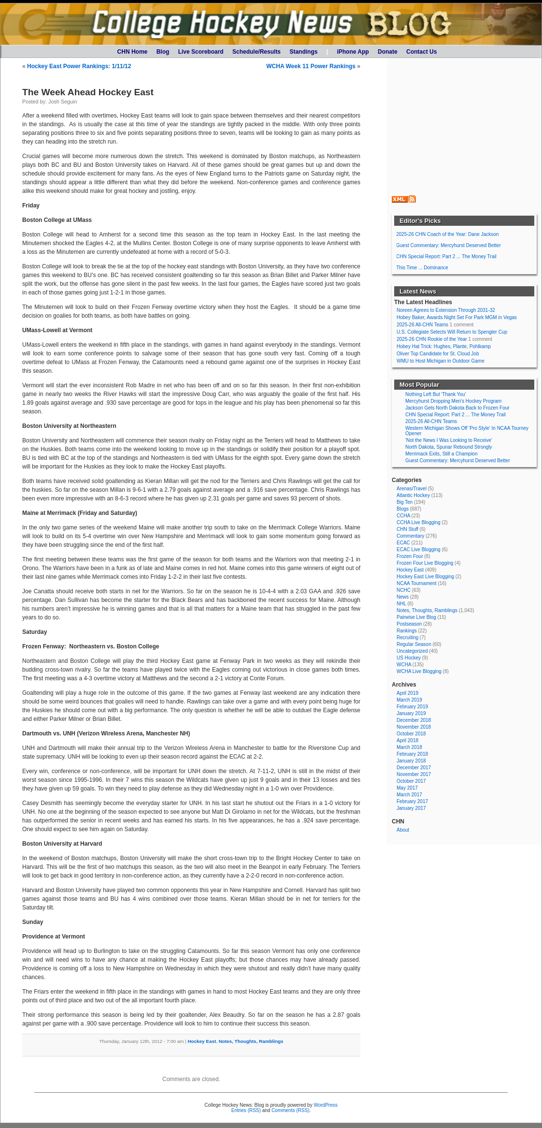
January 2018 (411, 760)
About (403, 830)
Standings (303, 51)
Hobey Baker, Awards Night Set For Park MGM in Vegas (457, 317)
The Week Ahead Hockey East (88, 92)
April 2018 (407, 740)
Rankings (407, 630)
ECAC (403, 542)
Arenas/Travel (412, 488)
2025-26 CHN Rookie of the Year (432, 339)
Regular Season (414, 644)
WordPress (325, 1105)
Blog (163, 51)
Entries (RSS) (246, 1110)
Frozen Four (410, 556)
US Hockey (409, 657)
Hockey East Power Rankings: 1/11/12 (79, 66)
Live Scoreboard (201, 51)
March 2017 (409, 794)
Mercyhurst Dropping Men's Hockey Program (453, 401)
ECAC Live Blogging (419, 549)
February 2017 (412, 801)
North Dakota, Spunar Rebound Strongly (448, 447)
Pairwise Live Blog (416, 617)
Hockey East (201, 1041)
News (403, 597)
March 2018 (409, 747)
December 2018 (414, 720)
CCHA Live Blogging (419, 522)
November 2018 (414, 727)
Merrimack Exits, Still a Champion (441, 453)
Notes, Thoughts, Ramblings (251, 1041)
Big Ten (405, 502)
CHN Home (132, 51)
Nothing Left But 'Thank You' (435, 394)
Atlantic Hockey (413, 495)
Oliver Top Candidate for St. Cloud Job (438, 353)
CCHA (403, 515)
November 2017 (414, 774)
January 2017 (411, 808)
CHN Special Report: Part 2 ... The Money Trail (446, 256)
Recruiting (407, 637)
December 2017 (414, 767)
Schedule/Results (256, 51)
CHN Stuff (407, 529)
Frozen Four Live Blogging (425, 563)
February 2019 (412, 706)
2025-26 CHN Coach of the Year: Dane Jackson (447, 234)
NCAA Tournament (417, 583)
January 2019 (411, 713)
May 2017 (407, 788)
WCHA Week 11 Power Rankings (311, 66)
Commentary (410, 536)
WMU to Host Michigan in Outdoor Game (441, 361)
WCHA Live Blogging (419, 671)
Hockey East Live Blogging (425, 576)
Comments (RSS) (290, 1110)
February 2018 (412, 754)
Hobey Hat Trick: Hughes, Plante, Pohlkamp (444, 346)
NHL (401, 603)
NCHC (404, 590)
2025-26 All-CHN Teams (422, 324)
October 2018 (411, 733)
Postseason (409, 624)
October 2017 (411, 781)
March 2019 (409, 700)
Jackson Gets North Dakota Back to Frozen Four (457, 407)
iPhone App (353, 51)
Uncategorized (412, 651)
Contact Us (421, 51)
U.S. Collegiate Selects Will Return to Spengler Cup (452, 332)
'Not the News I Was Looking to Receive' (448, 440)
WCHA (404, 664)
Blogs (403, 509)
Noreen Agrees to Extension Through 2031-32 (446, 310)
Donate (388, 51)
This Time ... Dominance (422, 267)
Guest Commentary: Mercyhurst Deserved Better (448, 245)
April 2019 (407, 693)
